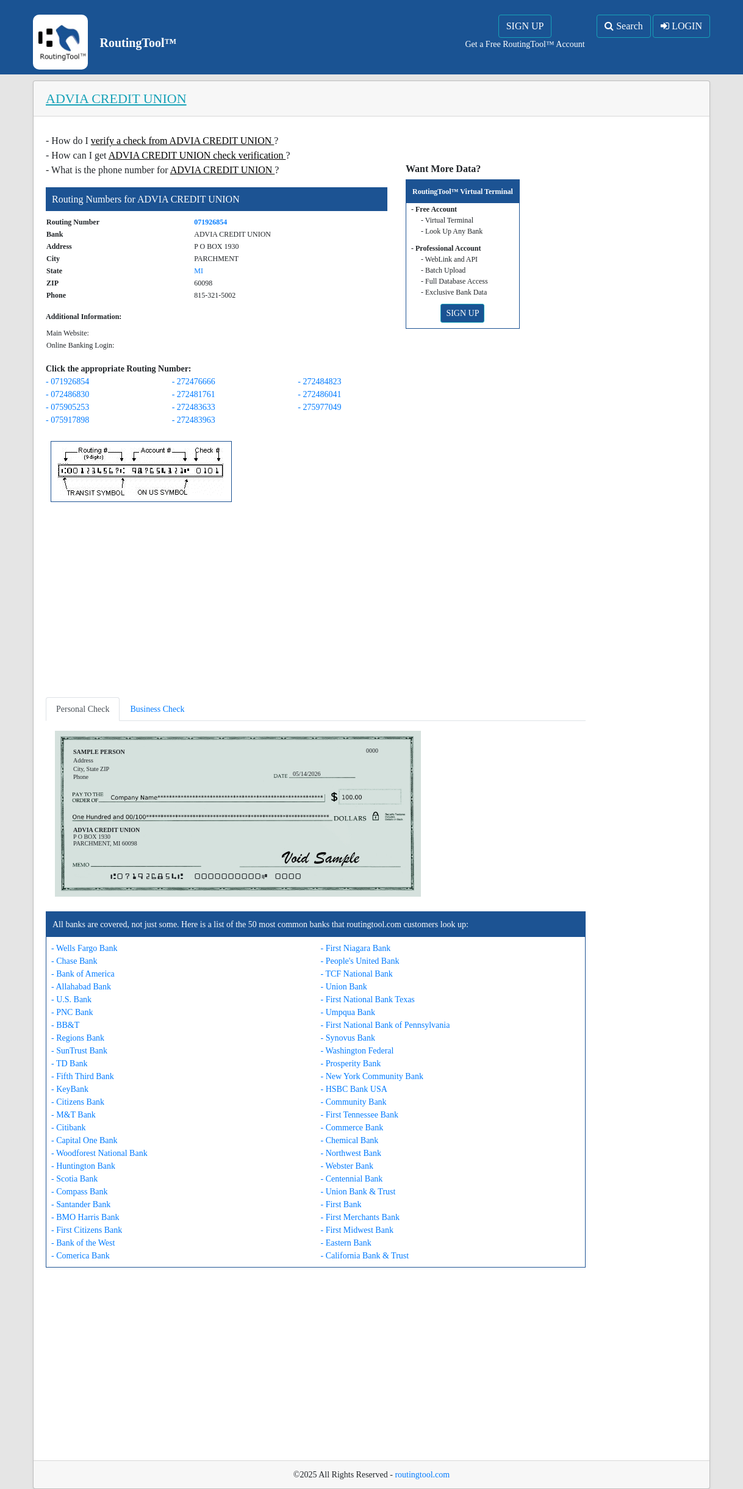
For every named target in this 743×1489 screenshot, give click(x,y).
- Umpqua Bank (348, 1012)
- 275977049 (319, 407)
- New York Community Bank (372, 1076)
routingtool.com (422, 1474)
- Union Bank (344, 986)
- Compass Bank (79, 1191)
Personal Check (82, 709)
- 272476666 (193, 381)
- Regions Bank (77, 1037)
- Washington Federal (357, 1050)
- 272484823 (319, 381)
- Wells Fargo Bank (84, 948)
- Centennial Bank (352, 1178)
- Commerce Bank (352, 1127)
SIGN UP (525, 26)
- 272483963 (193, 420)
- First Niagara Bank (356, 948)
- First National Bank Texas (368, 999)
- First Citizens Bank (86, 1230)
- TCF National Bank (357, 973)
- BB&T (65, 1025)
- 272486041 (319, 394)
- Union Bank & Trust (358, 1191)
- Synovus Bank (348, 1037)
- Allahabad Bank (81, 986)
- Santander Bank (80, 1204)
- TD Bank (69, 1063)
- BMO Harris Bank (85, 1217)
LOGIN (681, 26)
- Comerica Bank (80, 1255)
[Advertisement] (316, 602)
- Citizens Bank (77, 1102)
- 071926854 (67, 381)
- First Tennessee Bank (359, 1114)
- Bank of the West (83, 1242)
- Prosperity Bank (351, 1063)
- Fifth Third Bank (82, 1076)
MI (198, 271)
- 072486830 (67, 394)
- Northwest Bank (351, 1153)
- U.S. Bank (71, 999)
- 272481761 (193, 394)
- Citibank (68, 1127)
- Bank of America (83, 973)
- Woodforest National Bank (99, 1153)
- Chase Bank (74, 961)
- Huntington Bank (83, 1166)
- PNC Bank (72, 1012)
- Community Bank (354, 1102)
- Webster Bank (347, 1166)
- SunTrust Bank (79, 1050)
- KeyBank (69, 1089)
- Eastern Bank (346, 1242)
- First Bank (341, 1204)
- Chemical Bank (350, 1140)
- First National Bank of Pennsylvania (385, 1025)
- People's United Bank (360, 961)
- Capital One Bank (84, 1140)
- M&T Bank (73, 1114)
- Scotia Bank (74, 1178)
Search (624, 26)
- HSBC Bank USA (354, 1089)
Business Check (157, 709)
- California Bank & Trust (365, 1255)
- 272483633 (193, 407)
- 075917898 (67, 420)
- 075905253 (67, 407)
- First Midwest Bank (357, 1230)
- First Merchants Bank (360, 1217)
